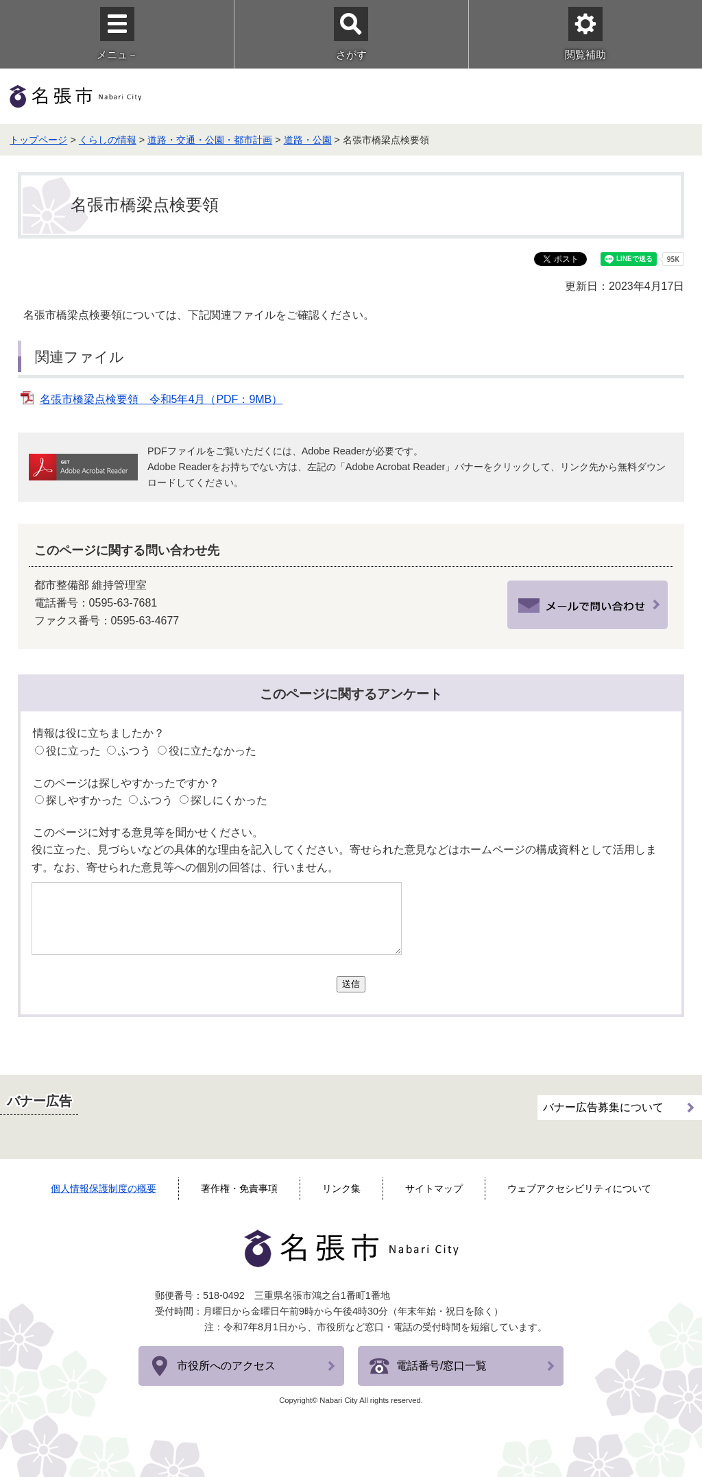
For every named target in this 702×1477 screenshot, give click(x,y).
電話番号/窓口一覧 (441, 1365)
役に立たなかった (212, 751)
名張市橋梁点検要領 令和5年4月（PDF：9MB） (161, 399)
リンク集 (341, 1188)
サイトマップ (434, 1188)
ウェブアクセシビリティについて (579, 1188)
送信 (351, 984)
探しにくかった (229, 800)
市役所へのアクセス (226, 1365)
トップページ (38, 139)
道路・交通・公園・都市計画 (209, 139)
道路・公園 (308, 139)
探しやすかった (84, 800)
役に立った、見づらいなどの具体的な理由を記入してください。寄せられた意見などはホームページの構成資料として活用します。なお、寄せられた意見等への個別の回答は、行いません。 (344, 858)
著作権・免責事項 (239, 1188)
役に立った (73, 751)
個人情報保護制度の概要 (103, 1188)
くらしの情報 (107, 139)
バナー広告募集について (603, 1107)
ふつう (134, 751)
